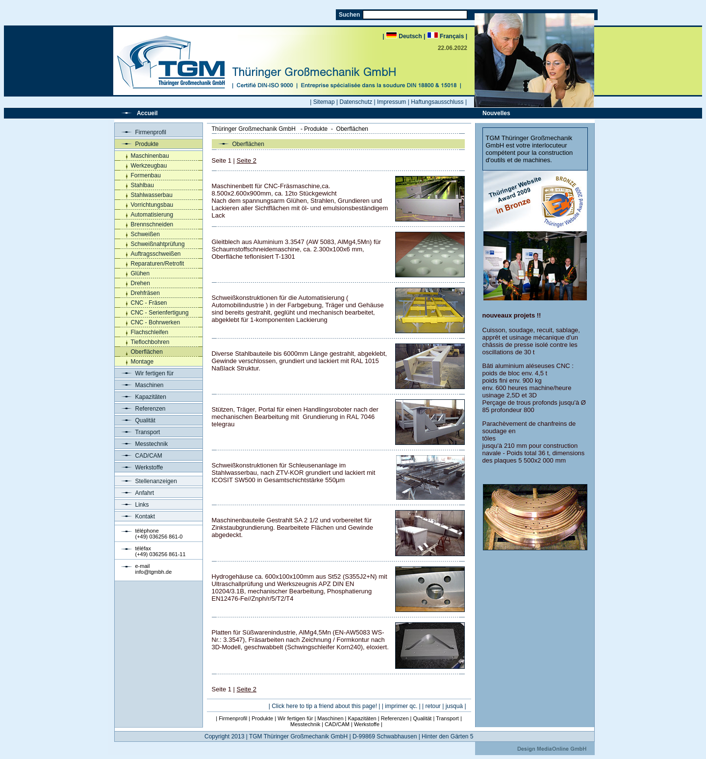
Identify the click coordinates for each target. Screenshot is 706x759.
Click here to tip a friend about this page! (324, 706)
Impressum (391, 101)
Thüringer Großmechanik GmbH (254, 128)
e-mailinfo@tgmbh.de (153, 569)
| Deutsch (403, 36)
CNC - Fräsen (149, 302)
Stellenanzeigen (146, 481)
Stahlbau (142, 185)
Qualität (135, 420)
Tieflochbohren (150, 342)
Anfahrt (134, 493)
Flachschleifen (150, 332)
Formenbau (146, 175)
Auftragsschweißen (156, 253)
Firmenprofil (140, 132)
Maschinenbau (150, 155)
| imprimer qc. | (401, 706)
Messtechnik (141, 444)
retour (433, 706)
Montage (142, 361)
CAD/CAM (138, 455)
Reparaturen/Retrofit (157, 263)
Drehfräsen (145, 293)
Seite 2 (246, 160)
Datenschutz (356, 101)
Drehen (140, 283)
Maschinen (139, 385)
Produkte (137, 144)
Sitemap (324, 101)
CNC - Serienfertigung (160, 312)
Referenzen (140, 408)
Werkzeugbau (149, 165)
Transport (137, 432)
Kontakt (135, 516)
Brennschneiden (152, 224)
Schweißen (145, 234)
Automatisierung (152, 214)
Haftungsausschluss (437, 101)
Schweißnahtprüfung (158, 244)
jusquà (454, 706)
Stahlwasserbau (152, 195)
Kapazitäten (140, 396)
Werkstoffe (139, 467)
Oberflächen (147, 351)
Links (132, 504)
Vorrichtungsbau (152, 204)
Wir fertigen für (144, 373)
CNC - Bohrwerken (155, 322)
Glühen (140, 273)
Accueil (147, 113)
